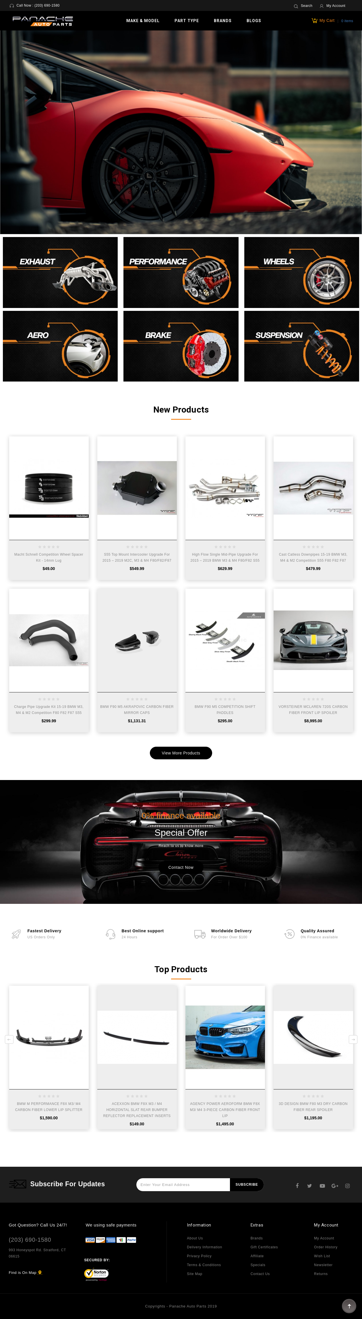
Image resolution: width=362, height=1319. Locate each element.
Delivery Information (204, 1247)
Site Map (194, 1274)
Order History (326, 1247)
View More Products (181, 753)
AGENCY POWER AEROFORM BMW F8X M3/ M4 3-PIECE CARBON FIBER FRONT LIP (225, 1110)
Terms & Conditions (204, 1265)
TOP (349, 1306)
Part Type (187, 20)
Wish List (322, 1256)
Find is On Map (23, 1272)
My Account (324, 1238)
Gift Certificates (264, 1247)
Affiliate (257, 1256)
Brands (223, 20)
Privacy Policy (199, 1256)
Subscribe (247, 1185)
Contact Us (260, 1274)
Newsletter (323, 1265)
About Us (195, 1238)
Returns (321, 1274)
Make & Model (143, 20)
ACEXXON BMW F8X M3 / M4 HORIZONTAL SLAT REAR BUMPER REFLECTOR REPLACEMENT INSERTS (137, 1110)
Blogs (254, 20)
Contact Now (181, 867)
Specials (258, 1265)
